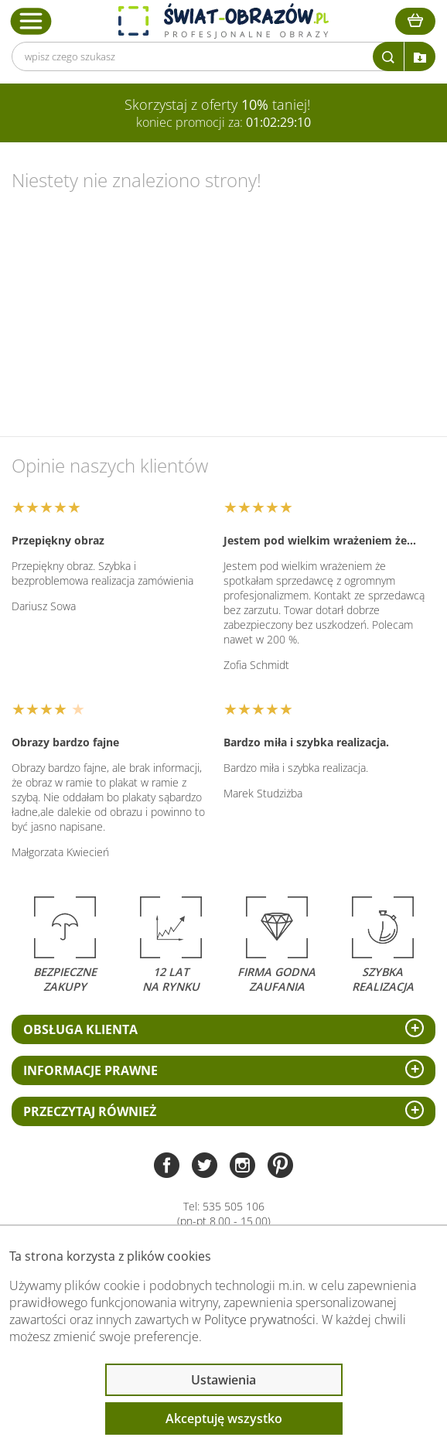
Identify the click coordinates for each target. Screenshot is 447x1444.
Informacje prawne (90, 1070)
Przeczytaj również (89, 1111)
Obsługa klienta (80, 1029)
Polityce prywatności (260, 1319)
